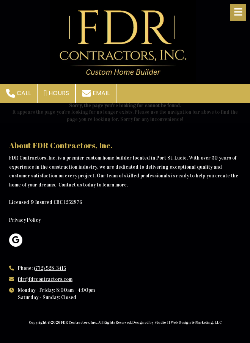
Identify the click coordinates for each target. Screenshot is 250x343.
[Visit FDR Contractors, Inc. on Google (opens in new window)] (15, 240)
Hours (56, 93)
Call (18, 93)
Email (96, 93)
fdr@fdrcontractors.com (45, 279)
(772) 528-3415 (50, 268)
